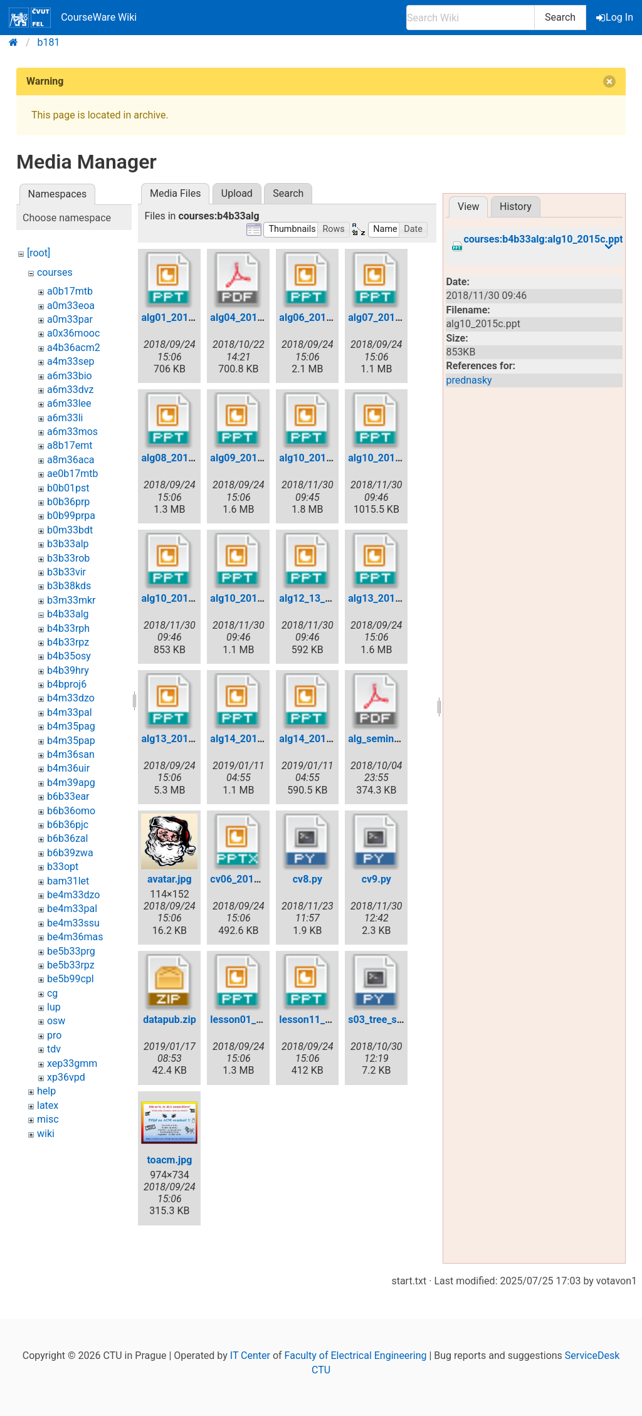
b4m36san (71, 754)
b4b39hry (68, 670)
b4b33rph (68, 628)
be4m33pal (72, 909)
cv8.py (307, 879)
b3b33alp (68, 544)
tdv (54, 1049)
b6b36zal (67, 838)
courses (55, 272)
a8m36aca (71, 460)
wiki (46, 1134)
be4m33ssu (73, 923)
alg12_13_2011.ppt (322, 598)
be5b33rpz (71, 965)
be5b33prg (71, 951)
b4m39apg (71, 783)
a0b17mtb (70, 291)
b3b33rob (68, 558)
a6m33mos (72, 432)
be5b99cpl (70, 979)
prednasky (469, 380)
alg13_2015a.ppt (386, 598)
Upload (237, 193)
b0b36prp (68, 502)
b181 (49, 42)
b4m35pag (71, 726)
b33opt (62, 867)
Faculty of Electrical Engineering (356, 1355)
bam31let (68, 881)
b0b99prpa (71, 516)
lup (54, 1007)
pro (54, 1035)
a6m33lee (69, 403)
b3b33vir (66, 572)
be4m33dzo (73, 895)
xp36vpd (66, 1077)
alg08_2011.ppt (176, 458)
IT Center (250, 1355)
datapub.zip (169, 1019)
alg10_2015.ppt (314, 458)
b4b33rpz (68, 642)
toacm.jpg (169, 1160)
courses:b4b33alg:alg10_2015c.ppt (543, 239)
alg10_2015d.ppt (248, 598)
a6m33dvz (70, 390)
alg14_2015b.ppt (317, 739)
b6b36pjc (67, 825)
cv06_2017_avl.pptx (255, 879)
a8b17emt (69, 445)
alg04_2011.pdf (245, 317)
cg (52, 993)
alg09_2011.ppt (245, 458)
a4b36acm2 (73, 348)
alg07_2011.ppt (383, 317)
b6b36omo (71, 811)
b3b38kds (69, 586)
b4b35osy (69, 656)
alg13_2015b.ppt (179, 739)
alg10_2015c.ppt (179, 598)
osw (56, 1021)
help (46, 1091)
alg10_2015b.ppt (386, 458)
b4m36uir (68, 768)
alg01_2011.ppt (176, 317)
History (516, 206)
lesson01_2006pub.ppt (261, 1019)
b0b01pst (68, 488)
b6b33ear (68, 796)
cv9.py (376, 879)
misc (48, 1119)
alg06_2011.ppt (314, 317)
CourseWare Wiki (73, 18)
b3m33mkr (71, 600)
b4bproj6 (67, 684)
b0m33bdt (70, 530)
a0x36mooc (73, 333)
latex (47, 1105)
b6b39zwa (70, 853)
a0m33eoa (71, 306)
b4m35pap (71, 741)
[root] (38, 253)
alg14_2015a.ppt (248, 739)
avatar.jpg (169, 879)
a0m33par (70, 319)
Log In (615, 17)
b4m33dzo (71, 698)
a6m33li (65, 418)
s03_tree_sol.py (383, 1019)
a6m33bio (69, 376)
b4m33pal (69, 712)
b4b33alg (68, 614)
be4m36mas (75, 937)
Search (560, 17)
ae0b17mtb (72, 474)
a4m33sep (70, 361)
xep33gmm (72, 1063)
